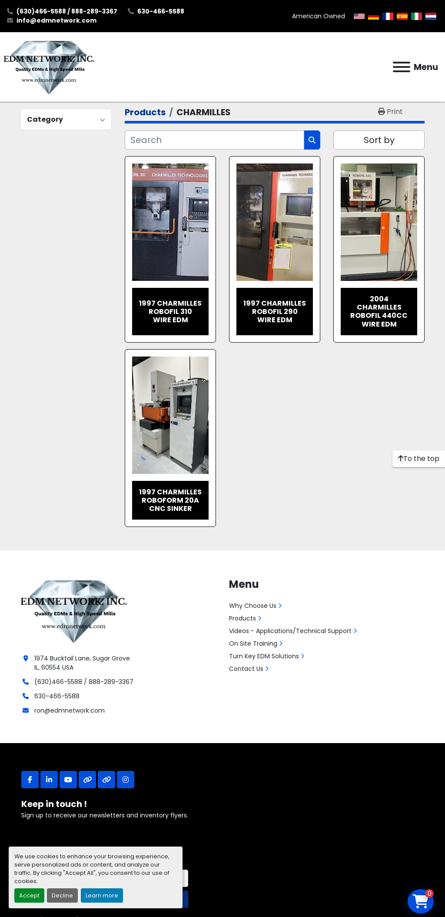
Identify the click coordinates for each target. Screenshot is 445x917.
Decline (62, 895)
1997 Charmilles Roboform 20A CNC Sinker (170, 500)
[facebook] (30, 779)
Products (242, 618)
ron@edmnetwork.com (69, 710)
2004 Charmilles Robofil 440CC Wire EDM (379, 311)
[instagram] (125, 779)
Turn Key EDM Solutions (264, 656)
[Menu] (401, 67)
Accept (29, 895)
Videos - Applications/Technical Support (290, 631)
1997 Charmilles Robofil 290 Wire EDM (274, 311)
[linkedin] (49, 779)
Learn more (102, 895)
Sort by (379, 140)
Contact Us (246, 668)
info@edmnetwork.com (56, 20)
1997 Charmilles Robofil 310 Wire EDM (170, 311)
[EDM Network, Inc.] (73, 610)
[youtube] (68, 779)
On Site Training (253, 643)
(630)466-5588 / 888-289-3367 (67, 11)
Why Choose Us (252, 605)
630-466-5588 (160, 11)
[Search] (214, 140)
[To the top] (418, 458)
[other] (87, 779)
